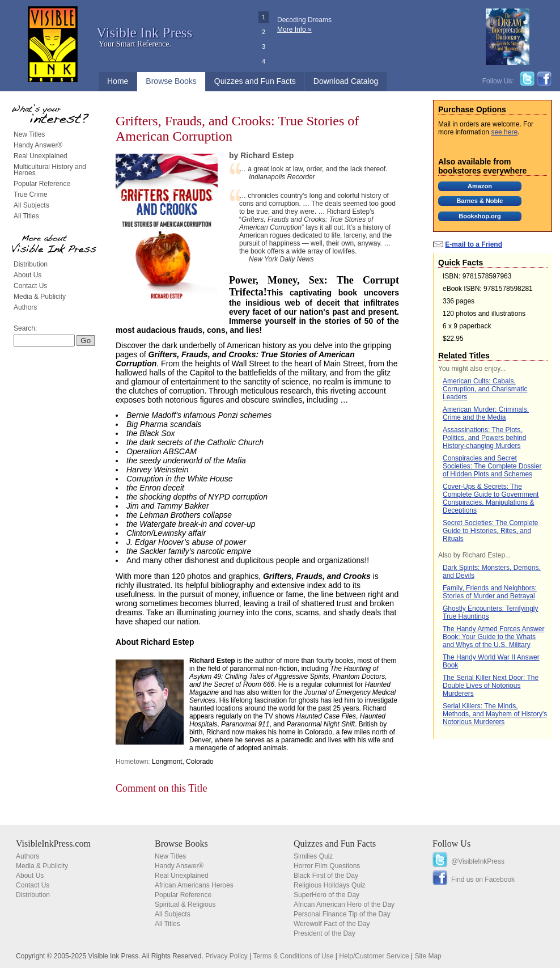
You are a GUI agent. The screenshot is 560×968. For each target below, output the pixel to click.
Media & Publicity (40, 297)
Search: (25, 328)
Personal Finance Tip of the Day (342, 914)
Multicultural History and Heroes (50, 170)
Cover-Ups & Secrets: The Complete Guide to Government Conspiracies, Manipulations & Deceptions (490, 498)
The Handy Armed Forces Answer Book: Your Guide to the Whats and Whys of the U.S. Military (493, 637)
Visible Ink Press (144, 32)
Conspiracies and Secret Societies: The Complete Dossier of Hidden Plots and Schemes (492, 466)
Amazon (480, 186)
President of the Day (324, 933)
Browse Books (171, 81)
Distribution (31, 264)
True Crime (31, 194)
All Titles (26, 216)
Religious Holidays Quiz (330, 885)
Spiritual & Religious (185, 904)
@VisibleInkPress (477, 861)
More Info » (294, 29)
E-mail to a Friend (473, 244)
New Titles (29, 134)
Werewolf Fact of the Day (332, 924)
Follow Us (451, 843)
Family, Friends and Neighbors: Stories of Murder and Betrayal (490, 592)
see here (504, 132)
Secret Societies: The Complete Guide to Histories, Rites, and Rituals (490, 531)
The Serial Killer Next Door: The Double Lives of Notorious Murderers (490, 686)
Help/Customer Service (374, 956)
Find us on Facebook (483, 880)
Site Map (427, 956)
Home (117, 81)
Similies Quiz (313, 856)
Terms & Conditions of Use (293, 956)
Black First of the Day (326, 876)
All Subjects (31, 205)
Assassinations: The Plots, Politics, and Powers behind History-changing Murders (484, 438)
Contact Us (30, 286)
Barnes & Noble (480, 200)
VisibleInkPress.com (53, 843)
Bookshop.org (480, 216)
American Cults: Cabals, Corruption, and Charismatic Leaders (485, 389)
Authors (25, 307)
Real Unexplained (40, 156)
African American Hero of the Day (344, 904)
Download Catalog (345, 81)
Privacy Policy (226, 956)
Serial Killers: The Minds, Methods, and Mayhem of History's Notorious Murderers (495, 714)
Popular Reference (42, 184)
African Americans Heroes (194, 885)
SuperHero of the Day (326, 895)
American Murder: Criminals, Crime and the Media (486, 413)
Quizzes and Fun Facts (255, 81)
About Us (27, 275)
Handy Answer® (38, 145)
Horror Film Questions (327, 866)
